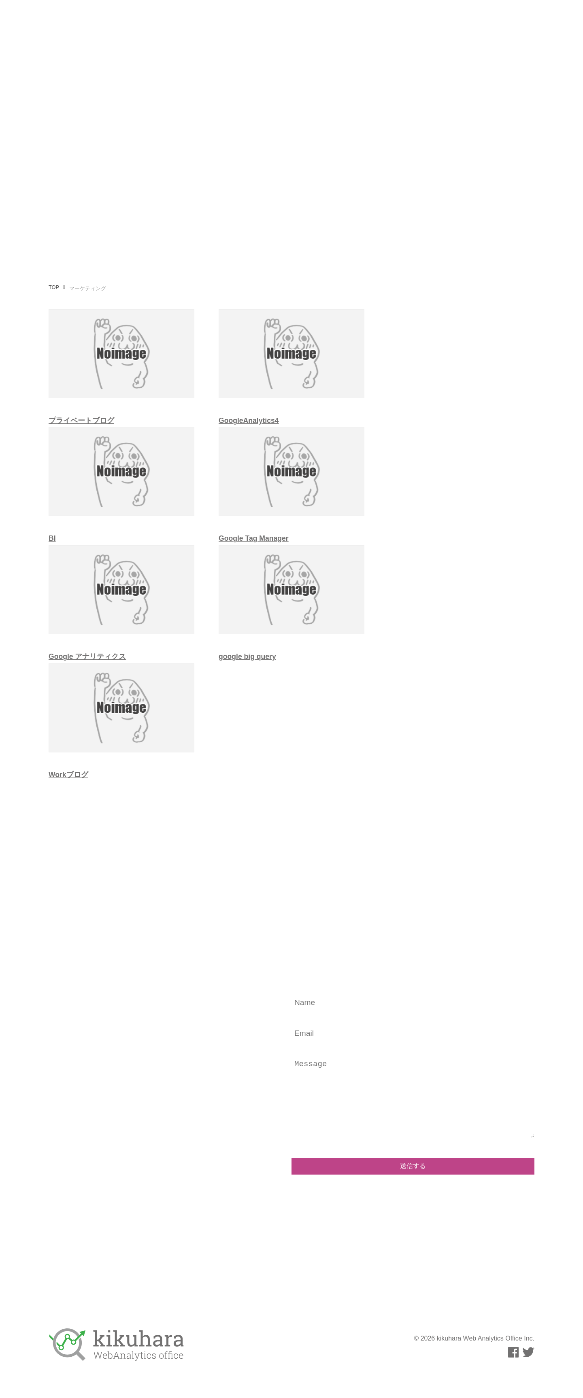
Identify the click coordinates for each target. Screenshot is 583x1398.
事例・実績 (431, 21)
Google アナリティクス (87, 656)
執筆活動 (338, 21)
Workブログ (68, 775)
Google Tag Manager (254, 538)
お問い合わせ (478, 21)
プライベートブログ (81, 420)
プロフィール (293, 21)
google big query (247, 656)
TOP (54, 287)
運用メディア (383, 21)
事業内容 (249, 21)
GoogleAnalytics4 (249, 420)
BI (52, 538)
